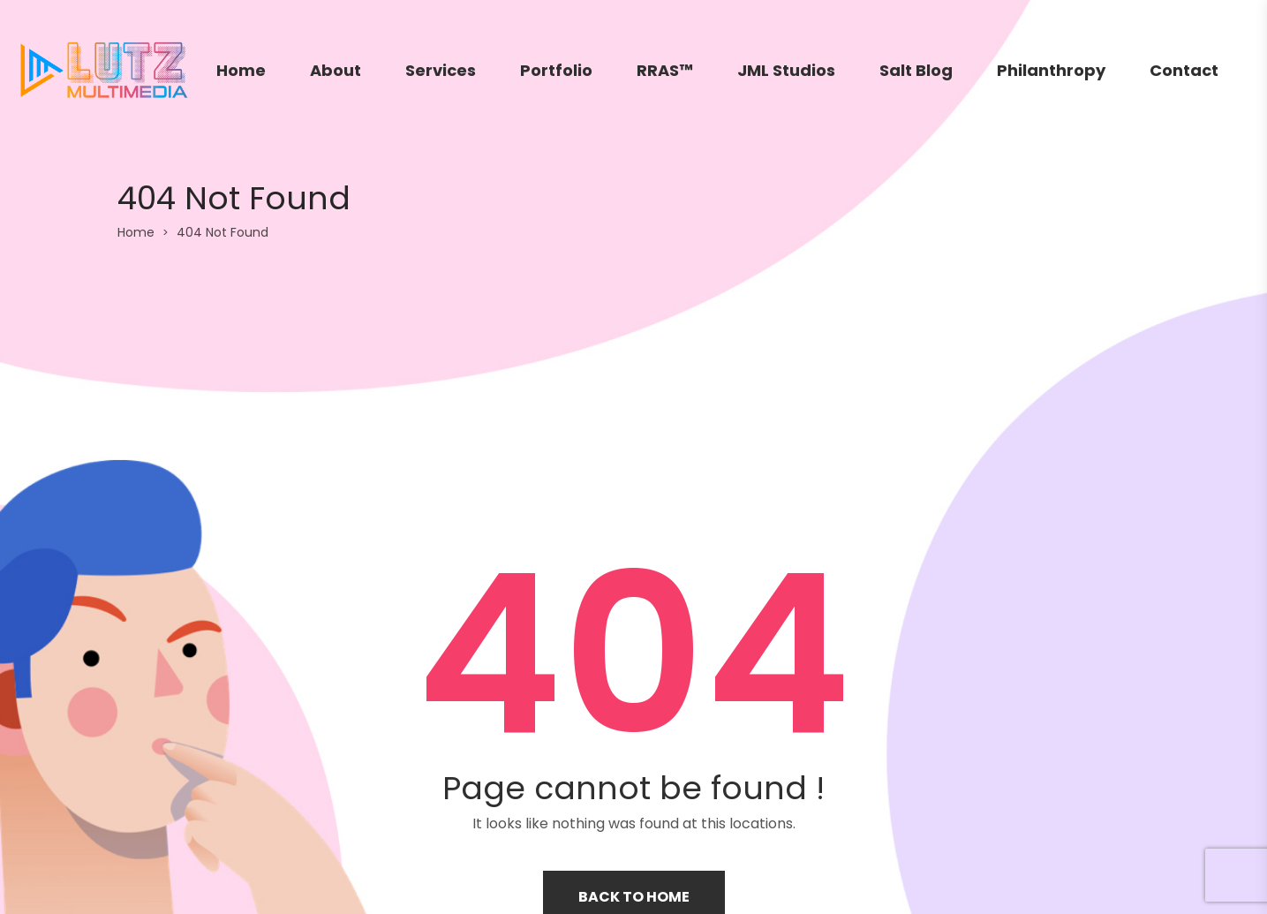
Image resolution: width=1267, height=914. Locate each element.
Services (440, 70)
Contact (1184, 70)
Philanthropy (1051, 70)
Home (241, 70)
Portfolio (556, 70)
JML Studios (786, 70)
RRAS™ (665, 70)
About (335, 70)
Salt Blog (916, 70)
